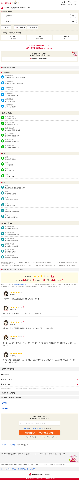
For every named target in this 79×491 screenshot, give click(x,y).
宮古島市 (5, 408)
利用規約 (13, 469)
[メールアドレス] (39, 423)
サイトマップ (5, 469)
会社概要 (32, 469)
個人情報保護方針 (23, 469)
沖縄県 (4, 403)
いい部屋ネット (5, 445)
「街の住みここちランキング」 (21, 284)
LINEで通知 (33, 27)
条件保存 (7, 27)
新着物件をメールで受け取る (40, 58)
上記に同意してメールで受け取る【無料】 (39, 433)
